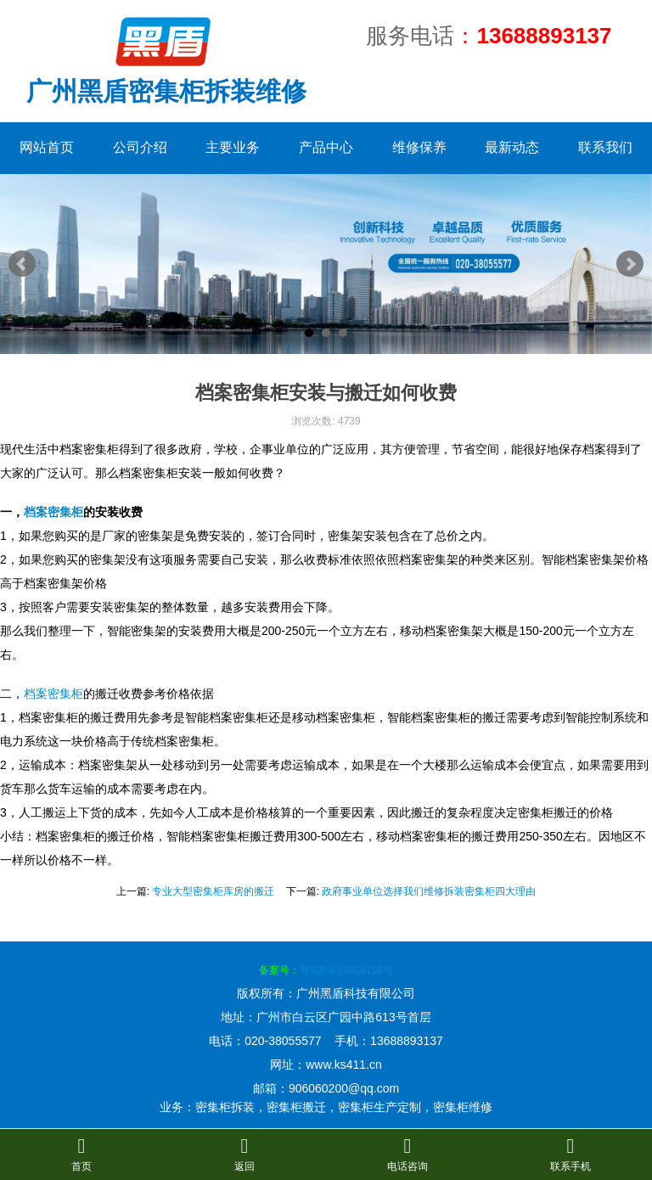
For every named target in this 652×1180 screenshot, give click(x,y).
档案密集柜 (53, 512)
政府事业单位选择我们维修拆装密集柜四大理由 (429, 891)
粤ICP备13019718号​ (346, 970)
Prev (22, 264)
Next (630, 264)
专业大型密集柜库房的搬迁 (213, 891)
